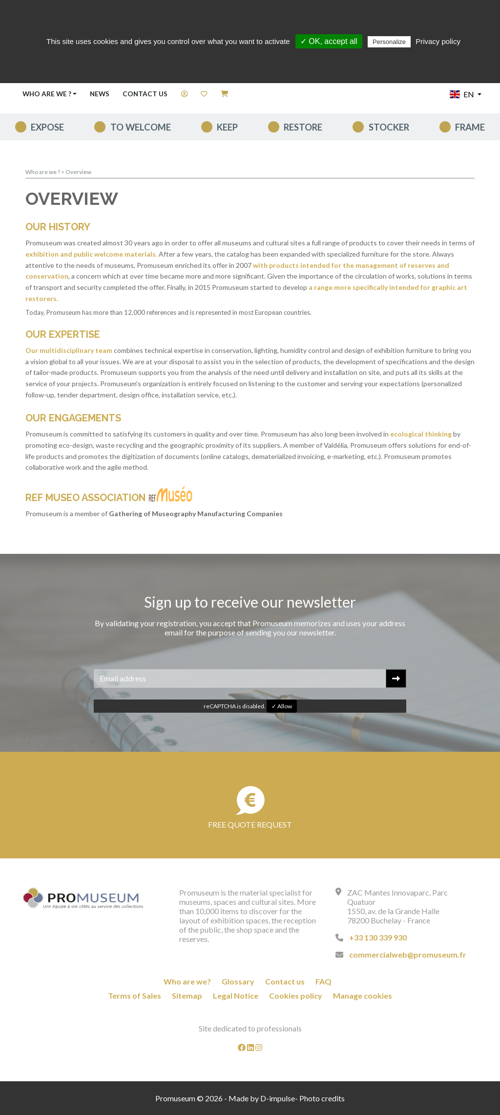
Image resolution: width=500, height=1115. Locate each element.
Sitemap (187, 995)
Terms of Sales (134, 995)
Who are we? (187, 981)
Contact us (145, 94)
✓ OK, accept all (328, 41)
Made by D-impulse (262, 1098)
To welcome (140, 127)
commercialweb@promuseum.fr (407, 954)
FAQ (323, 981)
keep (227, 127)
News (99, 94)
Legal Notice (235, 995)
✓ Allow (281, 706)
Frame (470, 127)
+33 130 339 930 (378, 937)
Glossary (238, 981)
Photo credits (322, 1098)
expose (47, 127)
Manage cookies (362, 995)
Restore (303, 127)
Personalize (389, 41)
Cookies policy (295, 995)
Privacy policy (438, 41)
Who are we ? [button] (46, 94)
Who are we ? (42, 171)
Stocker (389, 127)
